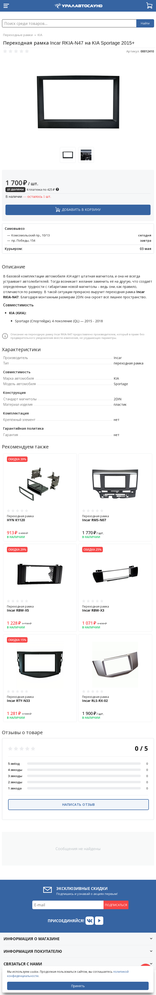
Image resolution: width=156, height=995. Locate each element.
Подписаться (116, 905)
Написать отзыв (78, 804)
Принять (78, 986)
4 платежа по (32, 189)
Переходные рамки (18, 35)
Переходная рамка (40, 518)
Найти (145, 23)
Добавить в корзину (81, 209)
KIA (40, 35)
